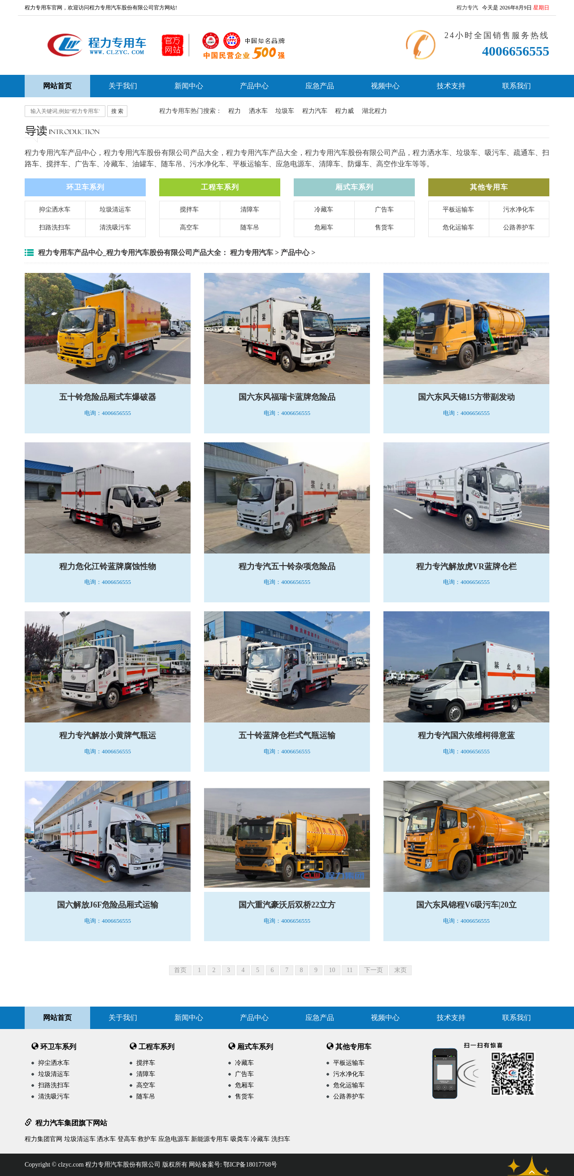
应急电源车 (174, 1139)
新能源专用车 (210, 1139)
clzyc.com (70, 1164)
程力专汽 (467, 7)
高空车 (189, 227)
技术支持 (451, 86)
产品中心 (254, 86)
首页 (180, 970)
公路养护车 (519, 227)
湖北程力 (374, 111)
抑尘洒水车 (54, 209)
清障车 (249, 209)
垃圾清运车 (115, 209)
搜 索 (117, 111)
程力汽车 (314, 111)
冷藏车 (323, 209)
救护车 (147, 1139)
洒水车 (258, 111)
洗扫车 (280, 1139)
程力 (234, 111)
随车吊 (249, 227)
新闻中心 (188, 86)
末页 (400, 970)
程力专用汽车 (251, 252)
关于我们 (123, 86)
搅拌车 (189, 209)
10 (332, 970)
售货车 (384, 227)
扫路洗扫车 (54, 227)
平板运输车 (458, 209)
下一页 (373, 970)
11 (349, 970)
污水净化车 (519, 209)
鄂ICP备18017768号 (250, 1164)
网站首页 (57, 1017)
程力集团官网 (43, 1139)
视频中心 (385, 86)
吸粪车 (239, 1139)
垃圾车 (284, 111)
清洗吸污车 (115, 227)
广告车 (384, 209)
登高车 (126, 1139)
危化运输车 (458, 227)
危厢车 (323, 227)
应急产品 (319, 86)
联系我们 (516, 86)
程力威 (344, 111)
